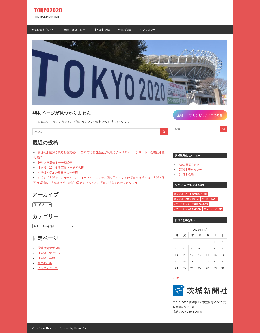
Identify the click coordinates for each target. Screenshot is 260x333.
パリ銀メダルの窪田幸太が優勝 (58, 173)
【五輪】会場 (102, 30)
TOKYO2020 (48, 10)
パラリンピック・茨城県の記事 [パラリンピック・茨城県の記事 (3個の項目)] (191, 204)
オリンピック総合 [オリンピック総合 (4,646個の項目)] (186, 198)
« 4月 (176, 278)
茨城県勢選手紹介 (42, 30)
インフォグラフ (149, 30)
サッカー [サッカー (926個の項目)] (209, 198)
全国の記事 (124, 30)
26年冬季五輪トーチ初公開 (55, 162)
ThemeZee (80, 328)
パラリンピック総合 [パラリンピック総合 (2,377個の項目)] (187, 209)
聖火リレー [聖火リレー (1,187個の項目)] (213, 209)
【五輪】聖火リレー (73, 30)
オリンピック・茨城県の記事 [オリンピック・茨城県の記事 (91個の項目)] (190, 193)
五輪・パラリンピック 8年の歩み (200, 115)
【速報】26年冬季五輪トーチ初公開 (61, 167)
